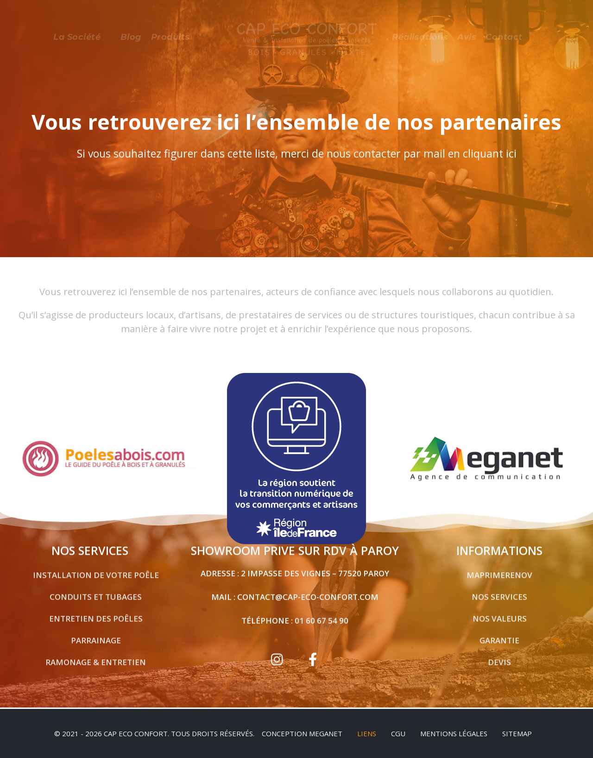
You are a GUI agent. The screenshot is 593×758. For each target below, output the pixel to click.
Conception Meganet (302, 733)
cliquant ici (490, 154)
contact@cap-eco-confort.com (308, 592)
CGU (398, 733)
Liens (366, 733)
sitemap (517, 733)
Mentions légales (453, 733)
